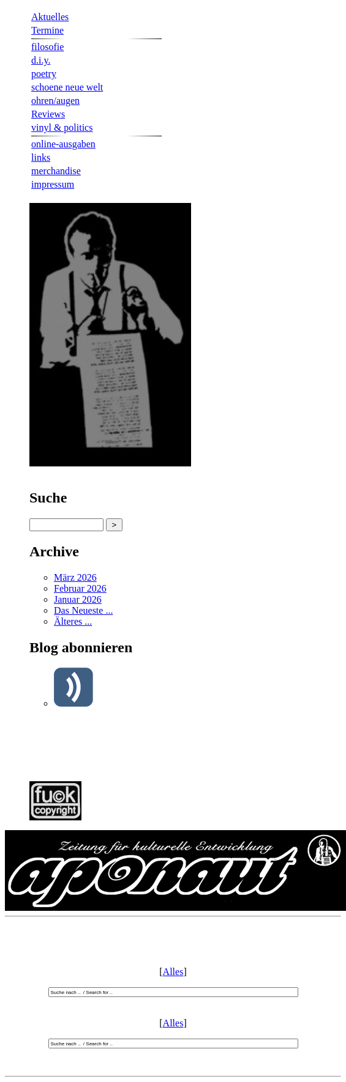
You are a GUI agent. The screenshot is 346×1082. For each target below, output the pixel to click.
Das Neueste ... (83, 610)
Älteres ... (73, 621)
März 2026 (75, 577)
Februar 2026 (80, 588)
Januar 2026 (78, 599)
